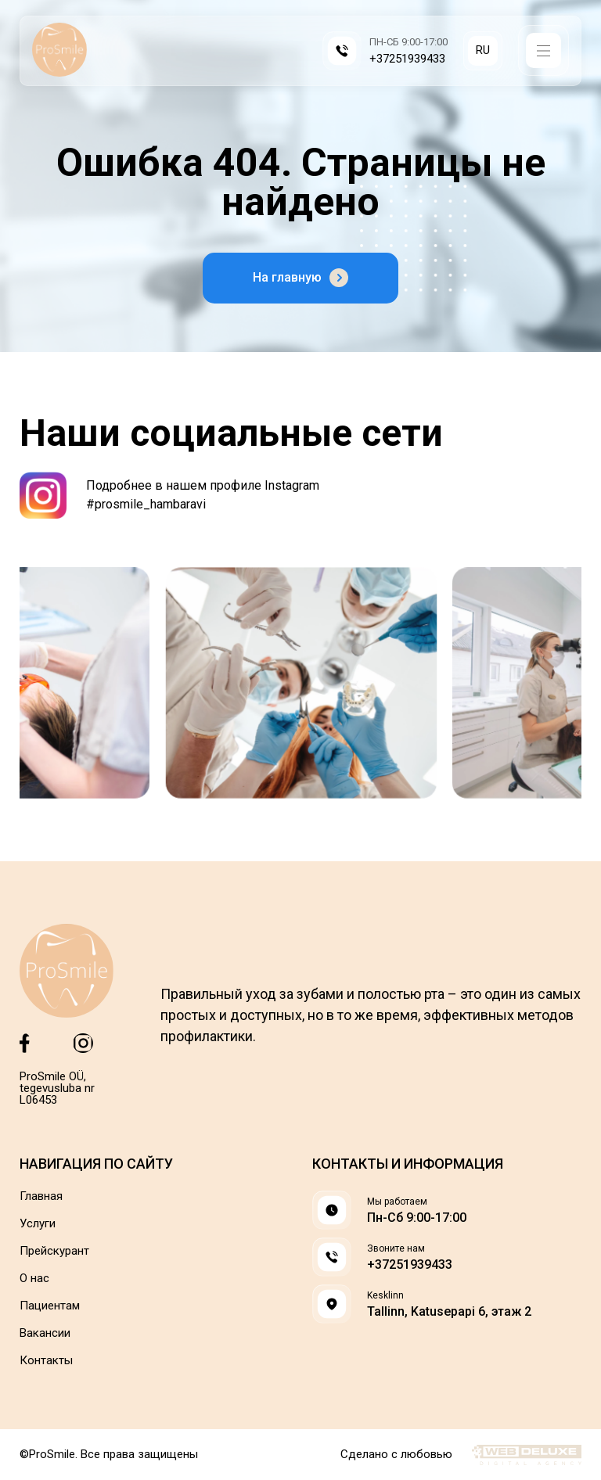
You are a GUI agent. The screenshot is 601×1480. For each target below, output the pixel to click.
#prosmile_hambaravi (146, 504)
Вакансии (45, 1333)
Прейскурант (54, 1251)
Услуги (38, 1224)
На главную (300, 277)
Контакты (46, 1361)
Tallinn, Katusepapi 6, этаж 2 (449, 1312)
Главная (41, 1196)
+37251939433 (407, 59)
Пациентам (50, 1306)
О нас (34, 1278)
